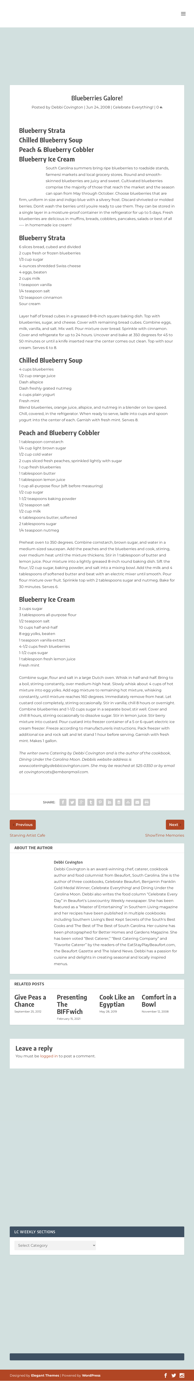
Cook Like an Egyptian (117, 1000)
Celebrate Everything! (133, 107)
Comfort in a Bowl (159, 1000)
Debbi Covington (67, 107)
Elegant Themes (45, 1376)
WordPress (91, 1376)
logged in (49, 1056)
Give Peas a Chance (30, 1000)
